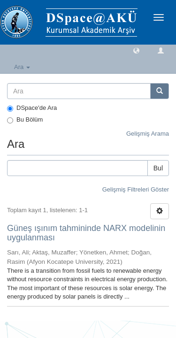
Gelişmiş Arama (147, 133)
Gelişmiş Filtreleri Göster (135, 189)
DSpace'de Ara (32, 108)
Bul (158, 168)
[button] (136, 50)
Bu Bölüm (25, 119)
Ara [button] (22, 66)
